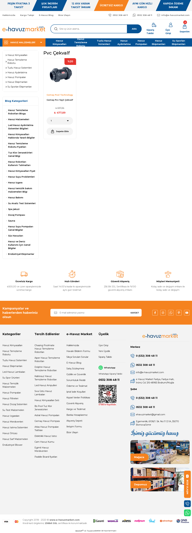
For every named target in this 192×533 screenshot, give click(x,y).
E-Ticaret (89, 531)
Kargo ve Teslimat (76, 409)
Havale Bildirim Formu (78, 351)
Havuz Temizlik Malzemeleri (10, 385)
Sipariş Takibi (105, 357)
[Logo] (24, 28)
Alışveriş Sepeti (74, 420)
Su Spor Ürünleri (11, 377)
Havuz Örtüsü (9, 433)
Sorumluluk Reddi (75, 380)
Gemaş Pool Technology (60, 95)
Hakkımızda (72, 345)
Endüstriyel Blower (12, 445)
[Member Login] (170, 29)
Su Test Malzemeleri (13, 410)
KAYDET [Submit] (135, 312)
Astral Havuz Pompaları (47, 415)
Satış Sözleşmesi (75, 368)
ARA (134, 28)
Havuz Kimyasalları (12, 345)
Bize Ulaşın (72, 432)
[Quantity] (60, 121)
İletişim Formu (74, 426)
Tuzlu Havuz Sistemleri (14, 360)
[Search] (96, 28)
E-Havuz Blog (73, 362)
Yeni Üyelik (104, 351)
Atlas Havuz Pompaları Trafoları (47, 429)
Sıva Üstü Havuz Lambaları (43, 393)
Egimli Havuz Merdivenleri (42, 449)
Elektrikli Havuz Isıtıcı (46, 436)
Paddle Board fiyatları (46, 456)
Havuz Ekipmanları (12, 366)
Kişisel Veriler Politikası (78, 397)
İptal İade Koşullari (76, 391)
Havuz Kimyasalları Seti (47, 400)
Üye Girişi (103, 345)
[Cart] (185, 28)
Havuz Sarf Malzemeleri (15, 439)
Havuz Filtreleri (10, 398)
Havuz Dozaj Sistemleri (14, 404)
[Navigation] (24, 42)
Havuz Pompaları (11, 392)
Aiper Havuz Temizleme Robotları (47, 360)
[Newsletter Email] (96, 313)
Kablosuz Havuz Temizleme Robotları (46, 378)
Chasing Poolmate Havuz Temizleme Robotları (44, 348)
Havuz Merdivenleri (12, 421)
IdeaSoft (79, 530)
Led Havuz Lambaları (13, 372)
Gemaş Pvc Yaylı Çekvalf (60, 100)
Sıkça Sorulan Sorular (77, 357)
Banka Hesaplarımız (77, 415)
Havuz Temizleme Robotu (12, 353)
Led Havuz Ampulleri (46, 385)
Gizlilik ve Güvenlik (76, 374)
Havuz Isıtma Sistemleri (15, 427)
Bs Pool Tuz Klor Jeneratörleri (43, 408)
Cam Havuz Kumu (44, 441)
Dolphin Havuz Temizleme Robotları (46, 369)
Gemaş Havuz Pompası (47, 421)
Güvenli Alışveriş (74, 403)
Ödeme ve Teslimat (76, 386)
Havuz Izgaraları (10, 416)
